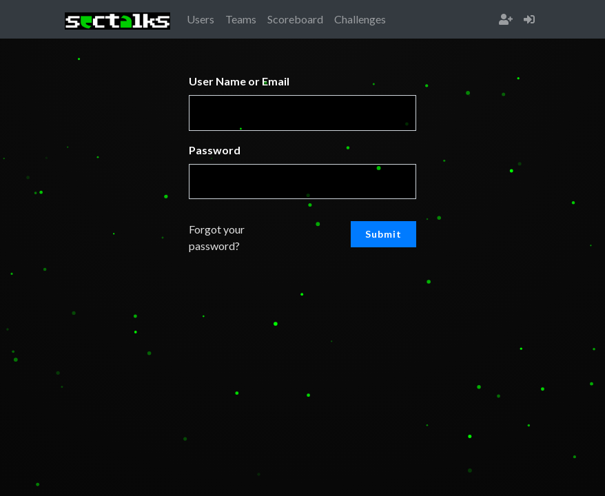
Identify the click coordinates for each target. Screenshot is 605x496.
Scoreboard (295, 18)
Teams (240, 18)
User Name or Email (239, 80)
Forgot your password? (217, 237)
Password (214, 149)
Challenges (360, 18)
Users (200, 18)
